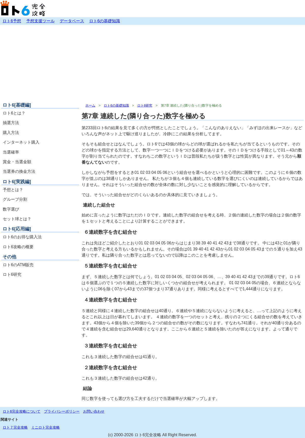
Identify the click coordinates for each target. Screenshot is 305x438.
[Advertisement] (153, 62)
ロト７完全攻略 (15, 427)
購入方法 (11, 132)
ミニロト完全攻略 (45, 427)
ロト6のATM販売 (18, 265)
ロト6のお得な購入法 (22, 237)
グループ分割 (15, 199)
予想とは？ (13, 190)
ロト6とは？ (14, 113)
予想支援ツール (40, 21)
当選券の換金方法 (19, 171)
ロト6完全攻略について (21, 411)
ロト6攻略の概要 (18, 247)
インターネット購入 (21, 142)
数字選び (11, 209)
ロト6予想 (12, 21)
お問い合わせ (93, 411)
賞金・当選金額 (17, 162)
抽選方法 (11, 123)
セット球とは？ (17, 219)
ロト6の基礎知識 (104, 21)
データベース (72, 21)
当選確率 (11, 152)
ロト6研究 (12, 274)
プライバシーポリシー (62, 411)
